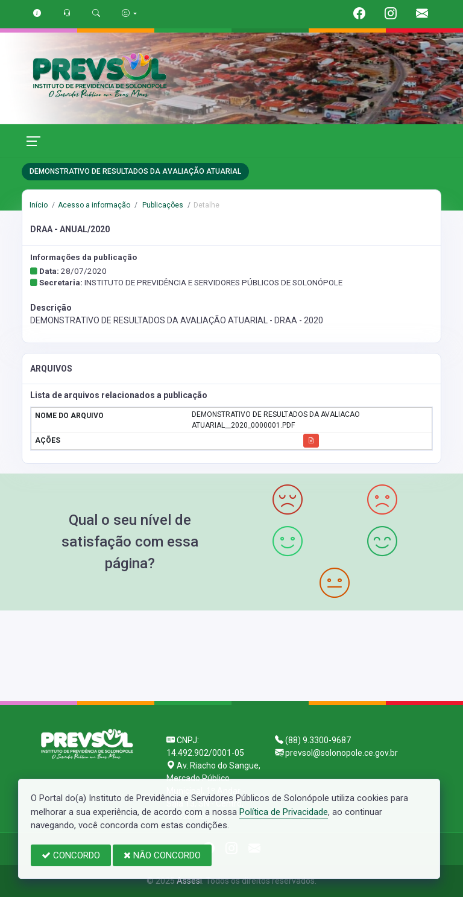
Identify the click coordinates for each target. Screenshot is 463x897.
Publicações (161, 205)
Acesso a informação (94, 205)
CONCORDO (71, 855)
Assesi (189, 881)
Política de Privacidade (283, 812)
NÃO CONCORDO (162, 855)
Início (39, 205)
